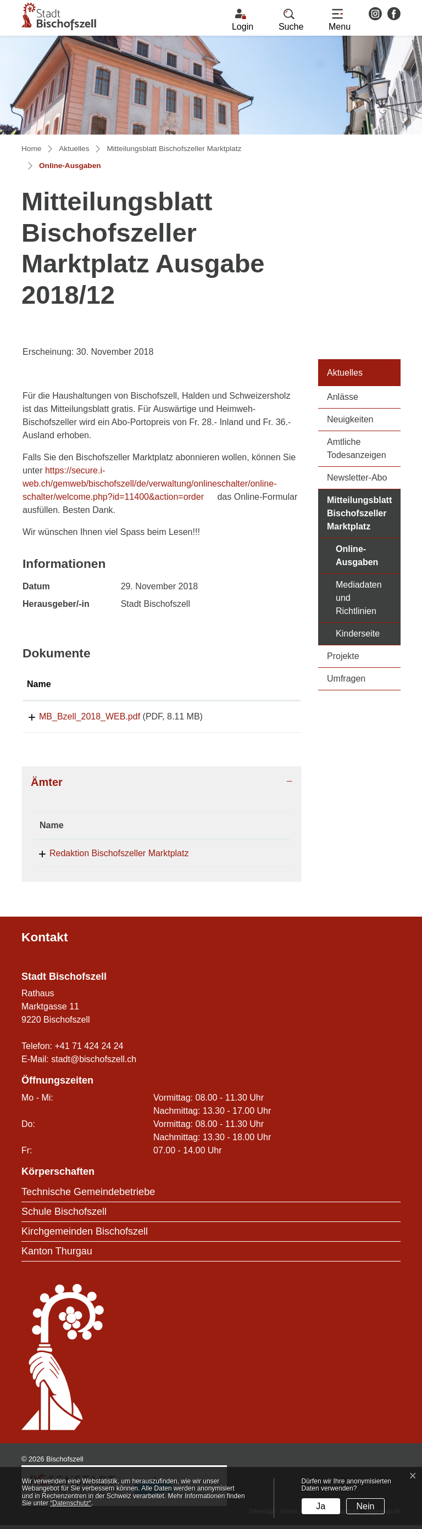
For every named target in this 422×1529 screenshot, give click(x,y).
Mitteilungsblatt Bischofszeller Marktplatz (359, 513)
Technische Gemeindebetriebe (88, 1195)
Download (268, 718)
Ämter (47, 786)
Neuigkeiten (350, 419)
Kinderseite (358, 633)
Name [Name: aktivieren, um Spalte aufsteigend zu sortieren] (39, 684)
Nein (366, 1506)
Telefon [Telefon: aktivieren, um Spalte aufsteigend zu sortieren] (234, 829)
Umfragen (346, 678)
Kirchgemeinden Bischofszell (84, 1235)
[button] (291, 20)
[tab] (161, 786)
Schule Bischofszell (64, 1215)
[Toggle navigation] (339, 20)
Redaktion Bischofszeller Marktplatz (118, 857)
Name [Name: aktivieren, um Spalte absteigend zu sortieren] (52, 829)
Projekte (343, 656)
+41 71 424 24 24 (88, 1049)
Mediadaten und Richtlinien (359, 598)
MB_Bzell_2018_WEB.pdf (77, 716)
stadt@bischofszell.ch (93, 1063)
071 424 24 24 (247, 857)
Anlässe (342, 396)
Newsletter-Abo (357, 477)
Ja (320, 1506)
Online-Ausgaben (368, 555)
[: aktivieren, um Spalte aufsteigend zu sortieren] (268, 685)
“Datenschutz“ (70, 1503)
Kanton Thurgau (56, 1254)
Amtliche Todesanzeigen (356, 448)
